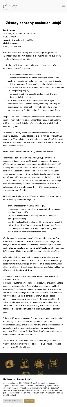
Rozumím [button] (29, 401)
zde (4, 312)
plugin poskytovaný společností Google (28, 248)
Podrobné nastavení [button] (13, 401)
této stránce (26, 270)
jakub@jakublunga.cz (12, 43)
